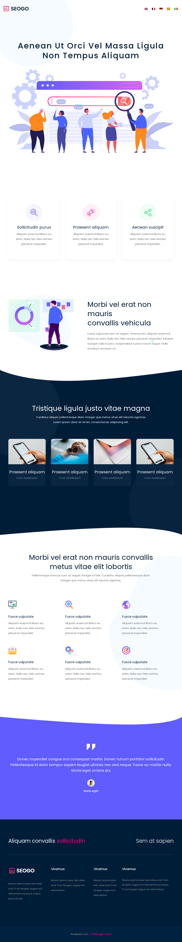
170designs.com (100, 934)
